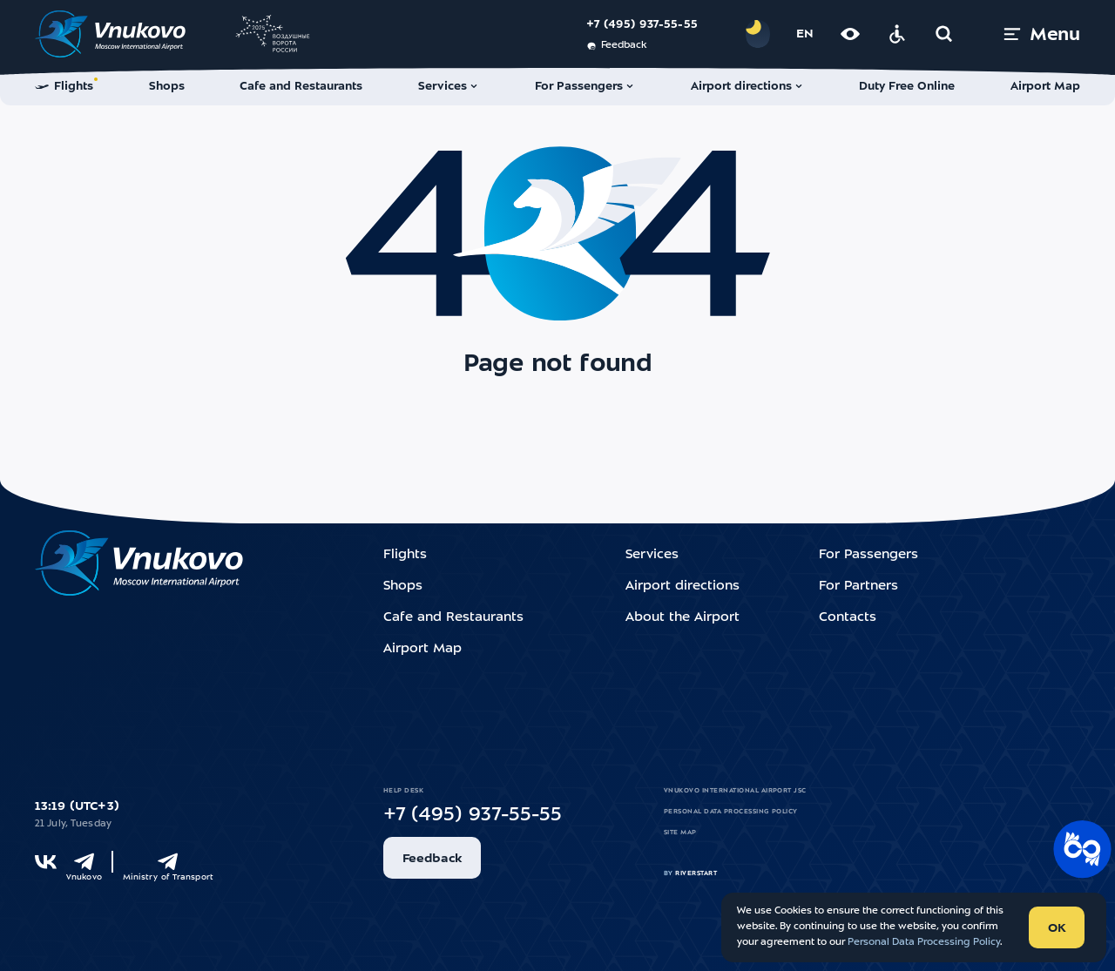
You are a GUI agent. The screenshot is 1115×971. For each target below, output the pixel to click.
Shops (402, 586)
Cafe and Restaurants (453, 617)
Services (652, 555)
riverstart (696, 873)
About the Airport (682, 617)
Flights (405, 555)
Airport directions (682, 586)
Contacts (847, 617)
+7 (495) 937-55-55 (642, 24)
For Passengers (868, 555)
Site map (680, 832)
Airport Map (422, 649)
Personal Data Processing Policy (731, 811)
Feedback (616, 46)
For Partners (858, 586)
